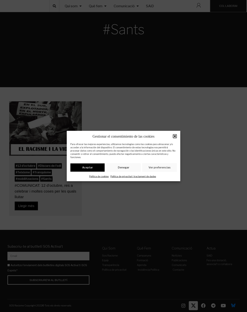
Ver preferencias (159, 168)
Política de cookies (99, 177)
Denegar (123, 168)
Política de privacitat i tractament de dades (133, 177)
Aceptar (87, 168)
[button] (175, 136)
